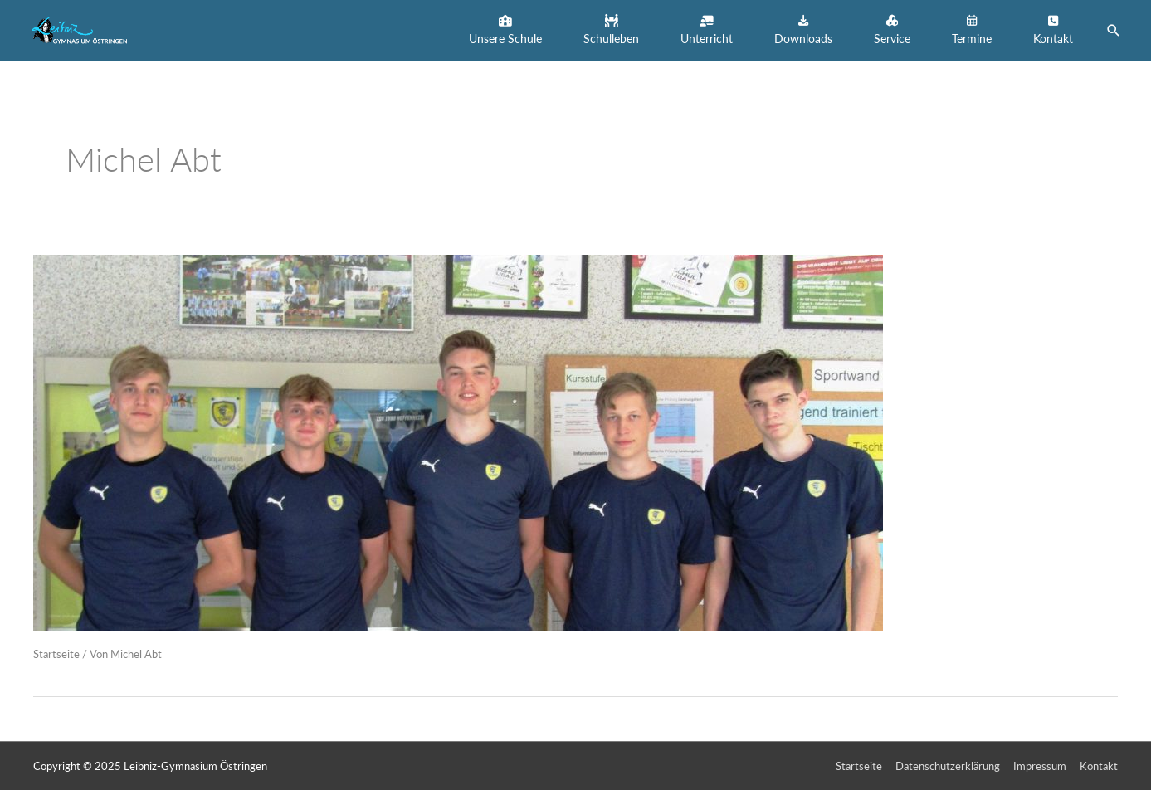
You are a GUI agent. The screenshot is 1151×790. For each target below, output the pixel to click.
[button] (505, 30)
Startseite (56, 654)
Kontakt (1099, 766)
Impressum (1039, 766)
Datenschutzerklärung (947, 766)
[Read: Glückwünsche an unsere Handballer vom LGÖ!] (458, 440)
